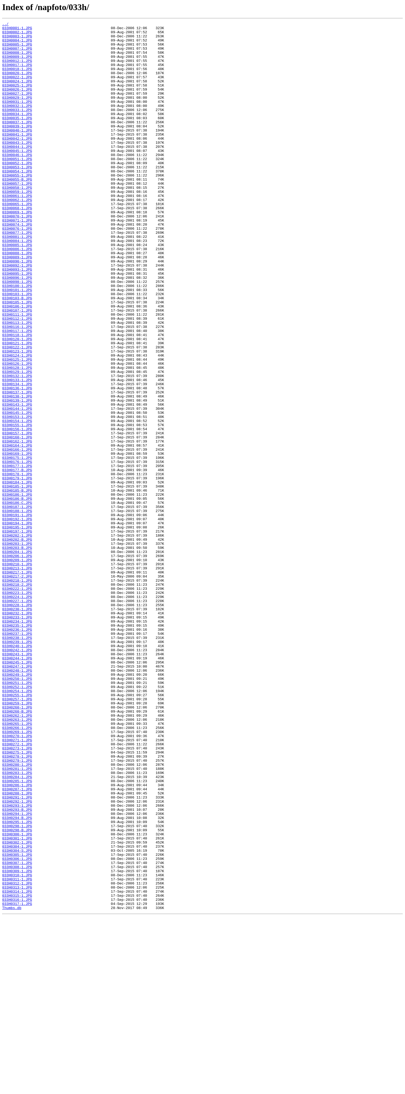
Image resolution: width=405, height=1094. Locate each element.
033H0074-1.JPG (17, 265)
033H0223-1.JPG (17, 707)
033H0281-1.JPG (17, 918)
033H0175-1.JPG (17, 545)
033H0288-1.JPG (17, 947)
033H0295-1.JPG (17, 982)
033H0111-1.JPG (17, 373)
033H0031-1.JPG (17, 117)
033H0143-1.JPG (17, 481)
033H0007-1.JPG (17, 54)
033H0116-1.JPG (17, 387)
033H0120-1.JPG (17, 402)
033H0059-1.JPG (17, 225)
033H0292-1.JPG (17, 957)
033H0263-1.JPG (17, 859)
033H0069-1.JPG (17, 250)
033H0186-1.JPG (17, 589)
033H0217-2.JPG (17, 687)
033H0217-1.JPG (17, 682)
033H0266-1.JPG (17, 869)
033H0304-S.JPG (17, 1016)
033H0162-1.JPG (17, 525)
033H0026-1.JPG (17, 103)
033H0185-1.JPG (17, 579)
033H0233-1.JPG (17, 736)
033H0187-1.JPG (17, 604)
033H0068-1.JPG (17, 245)
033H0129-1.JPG (17, 442)
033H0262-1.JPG (17, 854)
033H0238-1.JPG (17, 761)
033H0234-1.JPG (17, 741)
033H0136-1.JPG (17, 461)
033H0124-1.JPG (17, 422)
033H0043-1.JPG (17, 167)
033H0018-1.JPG (17, 78)
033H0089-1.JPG (17, 304)
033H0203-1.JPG (17, 648)
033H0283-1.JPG (17, 923)
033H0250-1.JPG (17, 810)
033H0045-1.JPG (17, 176)
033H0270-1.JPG (17, 879)
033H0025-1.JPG (17, 98)
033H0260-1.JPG (17, 844)
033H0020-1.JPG (17, 83)
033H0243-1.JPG (17, 780)
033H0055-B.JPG (17, 211)
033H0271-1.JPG (17, 883)
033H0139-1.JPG (17, 476)
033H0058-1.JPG (17, 221)
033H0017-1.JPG (17, 73)
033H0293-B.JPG (17, 967)
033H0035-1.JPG (17, 137)
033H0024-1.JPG (17, 93)
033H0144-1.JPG (17, 486)
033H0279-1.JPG (17, 908)
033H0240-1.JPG (17, 771)
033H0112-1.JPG (17, 378)
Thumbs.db (11, 1085)
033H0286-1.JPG (17, 937)
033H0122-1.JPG (17, 412)
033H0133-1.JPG (17, 451)
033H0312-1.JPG (17, 1055)
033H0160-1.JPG (17, 520)
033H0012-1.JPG (17, 68)
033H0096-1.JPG (17, 329)
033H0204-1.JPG (17, 658)
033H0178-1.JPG (17, 564)
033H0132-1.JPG (17, 446)
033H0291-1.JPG (17, 952)
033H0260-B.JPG (17, 849)
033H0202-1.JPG (17, 638)
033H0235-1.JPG (17, 746)
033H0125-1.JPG (17, 427)
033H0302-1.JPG (17, 1006)
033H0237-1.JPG (17, 756)
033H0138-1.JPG (17, 471)
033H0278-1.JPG (17, 903)
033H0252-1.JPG (17, 820)
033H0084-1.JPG (17, 284)
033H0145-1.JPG (17, 491)
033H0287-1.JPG (17, 942)
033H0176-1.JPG (17, 550)
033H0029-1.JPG (17, 112)
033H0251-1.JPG (17, 815)
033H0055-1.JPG (17, 206)
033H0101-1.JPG (17, 343)
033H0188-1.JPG (17, 608)
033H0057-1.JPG (17, 216)
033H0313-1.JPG (17, 1060)
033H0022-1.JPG (17, 88)
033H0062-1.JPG (17, 235)
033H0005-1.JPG (17, 49)
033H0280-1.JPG (17, 913)
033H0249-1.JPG (17, 805)
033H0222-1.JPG (17, 702)
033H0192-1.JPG (17, 618)
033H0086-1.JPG (17, 294)
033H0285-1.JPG (17, 933)
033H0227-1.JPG (17, 717)
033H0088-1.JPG (17, 299)
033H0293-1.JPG (17, 962)
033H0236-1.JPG (17, 751)
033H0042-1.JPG (17, 162)
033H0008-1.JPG (17, 58)
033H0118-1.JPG (17, 397)
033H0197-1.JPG (17, 633)
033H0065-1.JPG (17, 240)
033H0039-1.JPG (17, 147)
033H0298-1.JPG (17, 987)
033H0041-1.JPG (17, 157)
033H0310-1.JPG (17, 1046)
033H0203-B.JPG (17, 653)
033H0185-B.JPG (17, 584)
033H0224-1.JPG (17, 712)
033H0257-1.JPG (17, 834)
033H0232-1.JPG (17, 731)
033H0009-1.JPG (17, 63)
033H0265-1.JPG (17, 864)
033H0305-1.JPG (17, 1021)
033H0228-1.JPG (17, 721)
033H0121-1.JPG (17, 407)
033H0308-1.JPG (17, 1036)
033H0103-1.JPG (17, 348)
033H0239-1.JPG (17, 766)
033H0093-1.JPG (17, 319)
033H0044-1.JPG (17, 171)
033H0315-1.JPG (17, 1070)
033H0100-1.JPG (17, 338)
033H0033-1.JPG (17, 127)
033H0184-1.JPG (17, 574)
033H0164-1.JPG (17, 530)
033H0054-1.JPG (17, 201)
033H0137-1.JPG (17, 466)
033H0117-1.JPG (17, 392)
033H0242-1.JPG (17, 775)
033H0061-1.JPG (17, 230)
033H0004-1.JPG (17, 44)
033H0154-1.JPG (17, 500)
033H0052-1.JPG (17, 191)
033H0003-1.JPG (17, 39)
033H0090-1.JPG (17, 309)
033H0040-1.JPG (17, 152)
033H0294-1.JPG (17, 972)
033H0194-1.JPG (17, 623)
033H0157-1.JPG (17, 515)
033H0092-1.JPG (17, 314)
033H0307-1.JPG (17, 1031)
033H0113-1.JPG (17, 383)
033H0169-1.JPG (17, 540)
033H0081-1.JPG (17, 279)
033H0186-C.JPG (17, 599)
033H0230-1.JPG (17, 726)
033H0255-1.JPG (17, 829)
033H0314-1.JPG (17, 1065)
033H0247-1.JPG (17, 795)
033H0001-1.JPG (17, 29)
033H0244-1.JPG (17, 785)
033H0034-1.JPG (17, 132)
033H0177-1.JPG (17, 554)
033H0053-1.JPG (17, 196)
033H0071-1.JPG (17, 260)
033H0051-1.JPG (17, 186)
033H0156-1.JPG (17, 510)
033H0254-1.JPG (17, 825)
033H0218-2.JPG (17, 697)
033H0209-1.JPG (17, 667)
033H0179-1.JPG (17, 569)
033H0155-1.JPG (17, 505)
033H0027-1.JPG (17, 108)
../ (5, 24)
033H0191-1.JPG (17, 613)
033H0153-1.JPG (17, 496)
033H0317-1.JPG (17, 1080)
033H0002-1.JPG (17, 34)
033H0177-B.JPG (17, 559)
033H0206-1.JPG (17, 662)
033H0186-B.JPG (17, 594)
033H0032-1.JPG (17, 122)
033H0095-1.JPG (17, 324)
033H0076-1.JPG (17, 270)
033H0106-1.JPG (17, 363)
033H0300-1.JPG (17, 996)
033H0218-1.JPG (17, 692)
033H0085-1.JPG (17, 289)
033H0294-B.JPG (17, 977)
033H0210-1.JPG (17, 672)
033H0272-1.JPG (17, 888)
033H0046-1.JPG (17, 181)
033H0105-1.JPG (17, 358)
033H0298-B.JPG (17, 992)
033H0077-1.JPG (17, 275)
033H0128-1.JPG (17, 437)
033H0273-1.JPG (17, 893)
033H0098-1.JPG (17, 333)
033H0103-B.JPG (17, 353)
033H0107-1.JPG (17, 368)
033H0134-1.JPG (17, 456)
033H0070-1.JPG (17, 255)
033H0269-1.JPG (17, 874)
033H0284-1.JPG (17, 928)
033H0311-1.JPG (17, 1050)
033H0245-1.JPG (17, 790)
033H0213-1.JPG (17, 677)
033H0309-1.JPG (17, 1041)
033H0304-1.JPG (17, 1011)
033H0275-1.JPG (17, 898)
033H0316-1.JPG (17, 1075)
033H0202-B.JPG (17, 643)
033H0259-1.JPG (17, 839)
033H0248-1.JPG (17, 800)
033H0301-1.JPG (17, 1001)
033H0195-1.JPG (17, 628)
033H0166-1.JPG (17, 535)
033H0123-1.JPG (17, 417)
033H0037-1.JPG (17, 142)
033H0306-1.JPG (17, 1026)
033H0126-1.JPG (17, 432)
